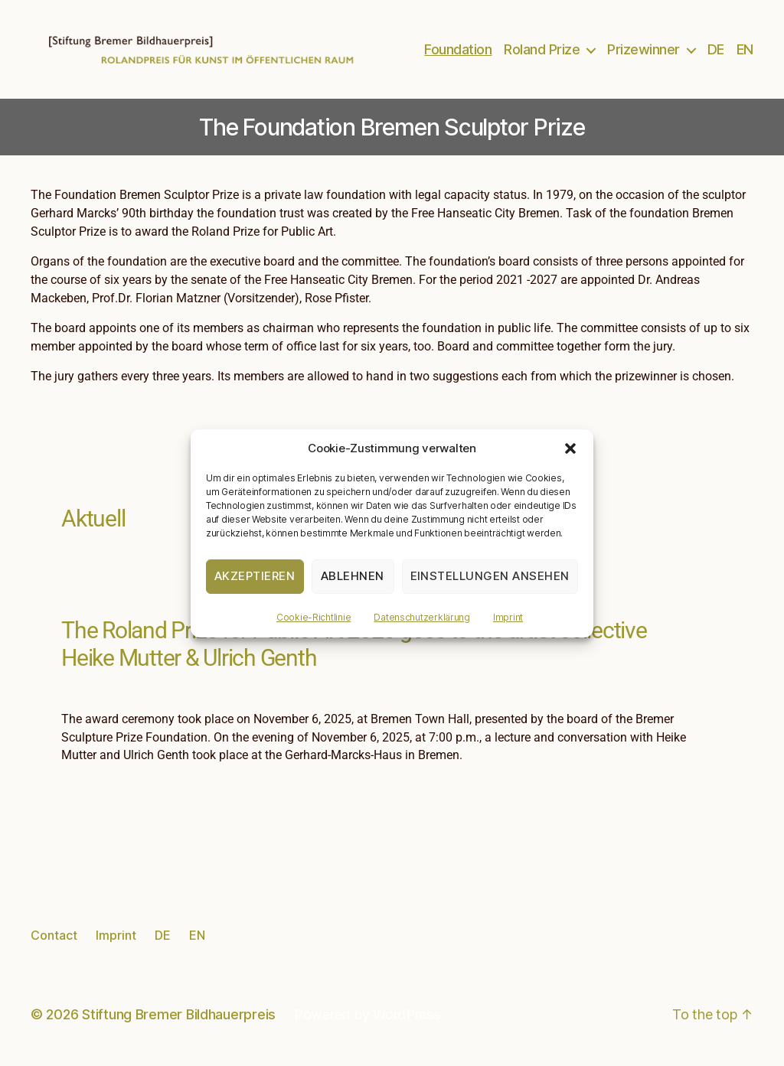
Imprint (508, 617)
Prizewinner (643, 54)
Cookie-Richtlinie (313, 617)
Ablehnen (352, 576)
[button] (570, 448)
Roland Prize (542, 54)
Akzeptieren (255, 576)
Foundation (458, 54)
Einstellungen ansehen (490, 576)
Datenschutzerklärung (422, 617)
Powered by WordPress (367, 1023)
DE (715, 54)
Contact (54, 943)
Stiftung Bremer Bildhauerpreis (179, 1023)
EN (745, 54)
